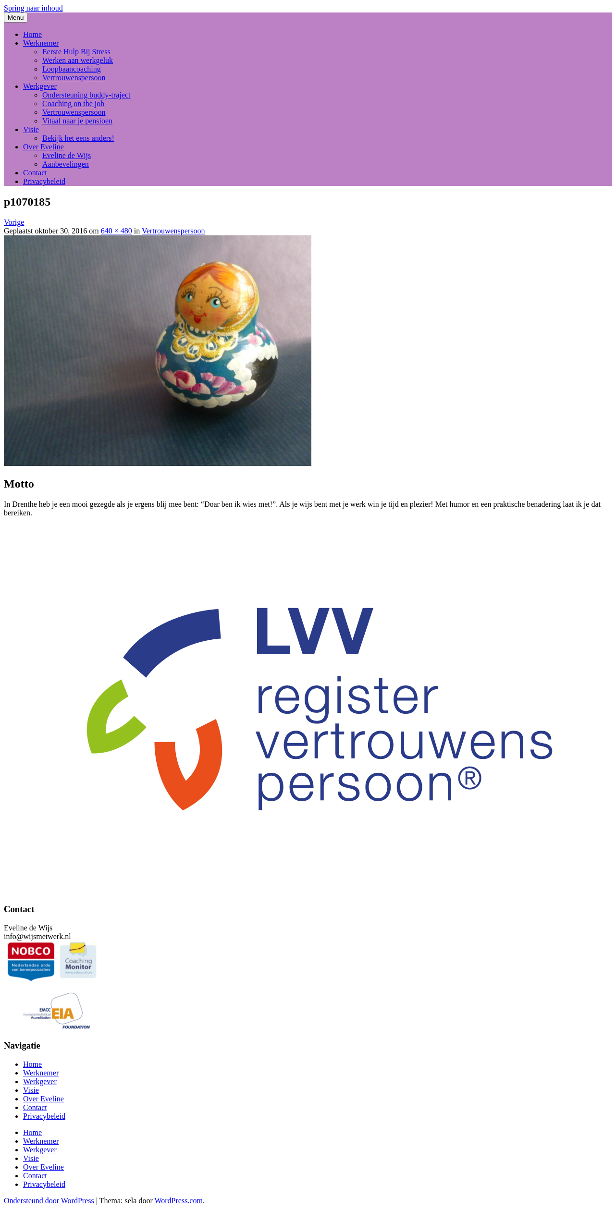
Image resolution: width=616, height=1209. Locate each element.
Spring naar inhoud (33, 8)
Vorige (14, 222)
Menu (16, 17)
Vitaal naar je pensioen (77, 121)
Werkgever (40, 86)
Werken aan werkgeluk (77, 60)
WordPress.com (178, 1201)
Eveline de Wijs (66, 155)
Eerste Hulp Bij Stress (76, 52)
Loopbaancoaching (71, 69)
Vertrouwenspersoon (74, 77)
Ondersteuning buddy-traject (86, 95)
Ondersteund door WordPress (49, 1201)
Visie (31, 129)
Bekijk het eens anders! (78, 138)
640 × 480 (116, 231)
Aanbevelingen (65, 164)
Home (32, 34)
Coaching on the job (73, 103)
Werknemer (41, 43)
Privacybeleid (44, 181)
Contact (35, 173)
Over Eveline (43, 147)
